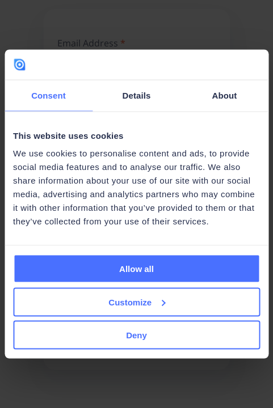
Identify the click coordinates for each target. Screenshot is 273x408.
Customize (136, 302)
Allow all (136, 269)
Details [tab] (137, 95)
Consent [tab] (48, 95)
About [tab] (224, 95)
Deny (136, 335)
